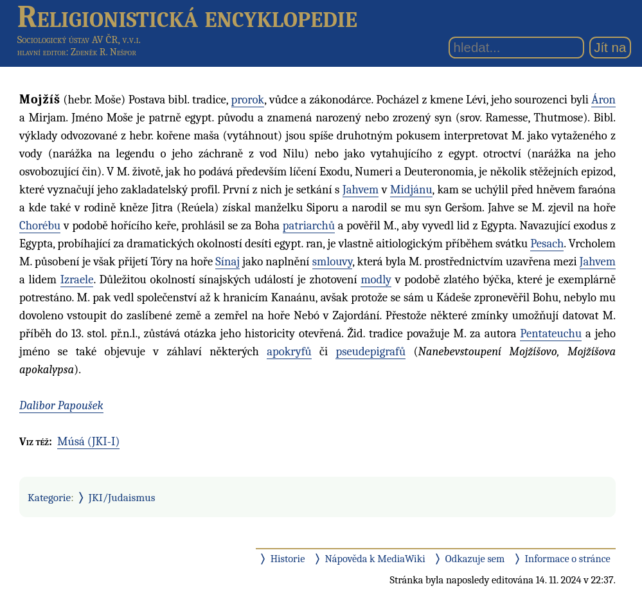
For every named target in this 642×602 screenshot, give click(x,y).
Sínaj (227, 261)
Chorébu (39, 225)
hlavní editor (41, 52)
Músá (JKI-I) (88, 441)
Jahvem (361, 189)
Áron (603, 100)
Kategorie (49, 497)
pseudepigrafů (370, 351)
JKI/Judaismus (122, 497)
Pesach (547, 243)
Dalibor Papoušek (61, 405)
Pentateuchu (551, 333)
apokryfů (289, 351)
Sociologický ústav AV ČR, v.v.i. (79, 39)
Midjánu (411, 189)
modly (376, 279)
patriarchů (309, 225)
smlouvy (332, 261)
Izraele (77, 279)
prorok (248, 100)
